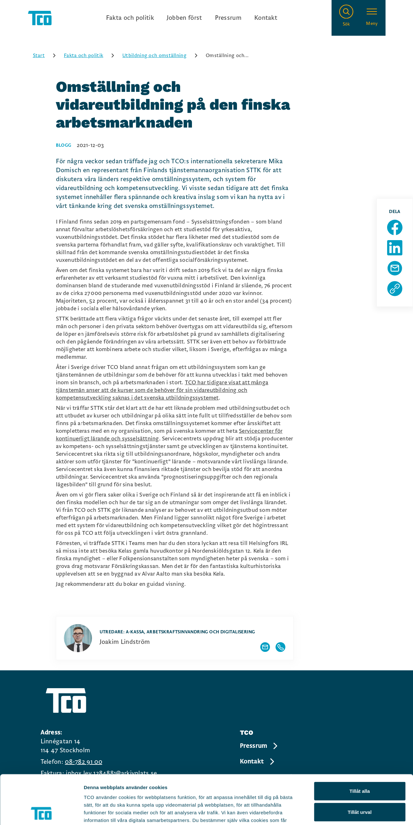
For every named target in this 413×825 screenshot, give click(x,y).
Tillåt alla (359, 742)
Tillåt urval (360, 763)
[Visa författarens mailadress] (265, 647)
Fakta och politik (130, 18)
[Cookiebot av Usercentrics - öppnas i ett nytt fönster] (41, 812)
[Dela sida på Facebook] (394, 227)
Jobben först (184, 18)
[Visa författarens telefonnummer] (280, 647)
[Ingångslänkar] (192, 17)
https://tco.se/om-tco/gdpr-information (130, 786)
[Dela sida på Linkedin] (394, 247)
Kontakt (265, 18)
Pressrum (228, 18)
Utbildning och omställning (162, 55)
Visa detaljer (347, 812)
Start (46, 55)
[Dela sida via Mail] (394, 268)
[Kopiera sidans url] (394, 288)
